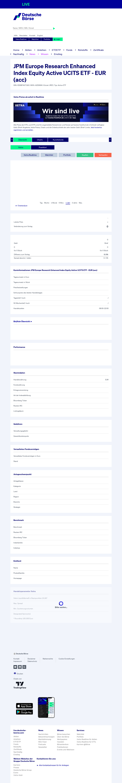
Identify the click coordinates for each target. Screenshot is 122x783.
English (40, 35)
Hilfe (15, 35)
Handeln (60, 742)
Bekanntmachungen (46, 737)
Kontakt (32, 35)
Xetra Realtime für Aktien (87, 739)
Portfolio (47, 39)
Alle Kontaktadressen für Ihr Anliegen (53, 765)
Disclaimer (31, 659)
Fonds (69, 50)
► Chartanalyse (21, 206)
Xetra (20, 147)
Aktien (28, 50)
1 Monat (54, 203)
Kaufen (85, 155)
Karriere (16, 765)
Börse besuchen (63, 734)
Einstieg (58, 54)
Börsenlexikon (62, 744)
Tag (41, 203)
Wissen (44, 54)
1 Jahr (68, 203)
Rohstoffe (83, 50)
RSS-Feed (42, 742)
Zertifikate (98, 50)
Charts (40, 139)
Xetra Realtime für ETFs (86, 742)
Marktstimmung (44, 739)
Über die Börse (63, 737)
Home (16, 50)
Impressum (17, 661)
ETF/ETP (56, 50)
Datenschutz (32, 661)
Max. (80, 203)
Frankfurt (43, 147)
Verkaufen (103, 155)
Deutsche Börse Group (22, 770)
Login (57, 39)
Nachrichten (43, 734)
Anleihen (41, 50)
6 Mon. (61, 203)
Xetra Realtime (21, 39)
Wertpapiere (62, 739)
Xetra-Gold (17, 775)
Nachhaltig (18, 54)
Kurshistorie (58, 139)
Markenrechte (48, 659)
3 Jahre (74, 203)
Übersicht (22, 139)
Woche (46, 203)
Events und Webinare (65, 749)
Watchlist (35, 39)
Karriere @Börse (83, 744)
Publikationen (62, 747)
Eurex (15, 772)
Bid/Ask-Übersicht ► (22, 321)
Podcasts (42, 744)
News (32, 54)
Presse (16, 767)
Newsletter (23, 35)
